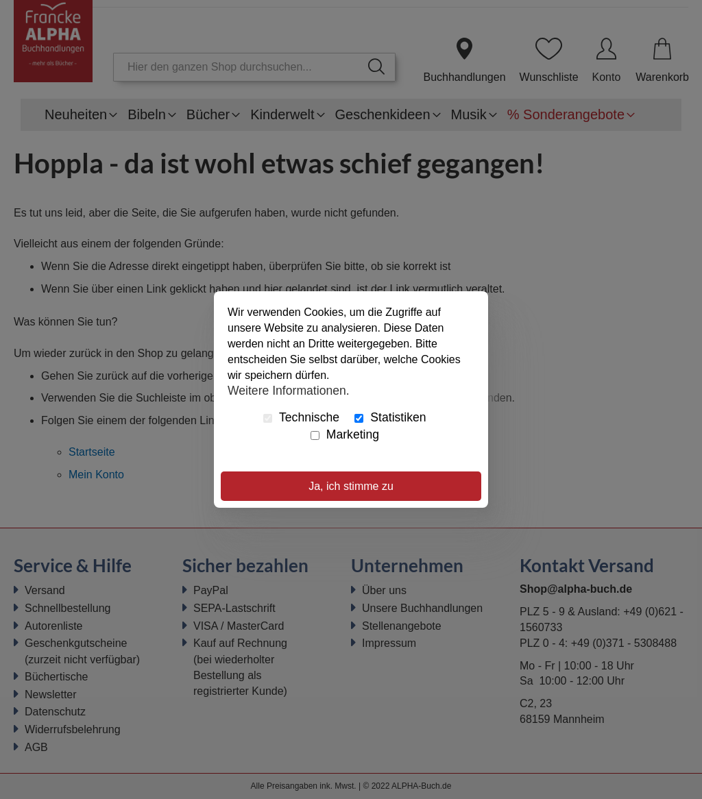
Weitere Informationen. (289, 390)
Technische (301, 417)
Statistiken (390, 417)
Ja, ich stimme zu (351, 486)
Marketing (345, 434)
